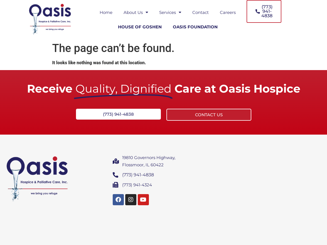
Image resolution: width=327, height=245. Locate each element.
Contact (200, 12)
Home (106, 12)
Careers (228, 12)
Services (170, 12)
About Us (136, 12)
